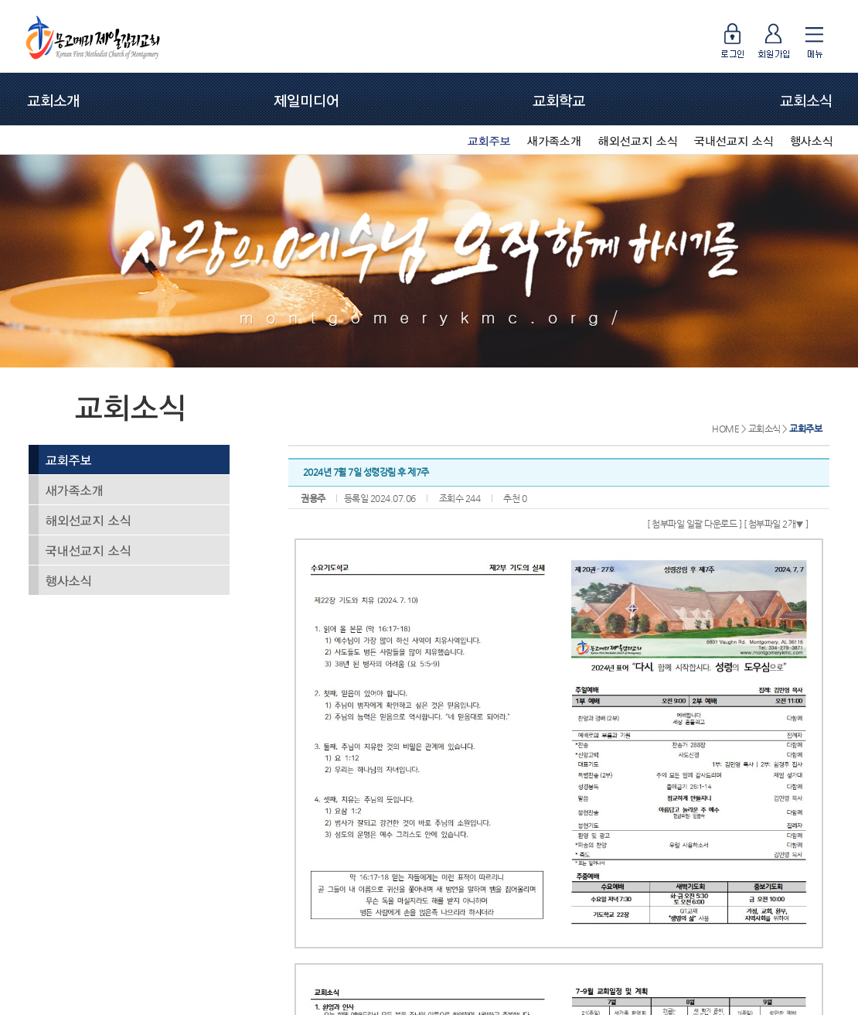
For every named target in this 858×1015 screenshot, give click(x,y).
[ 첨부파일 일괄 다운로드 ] (694, 523)
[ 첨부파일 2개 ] (776, 523)
